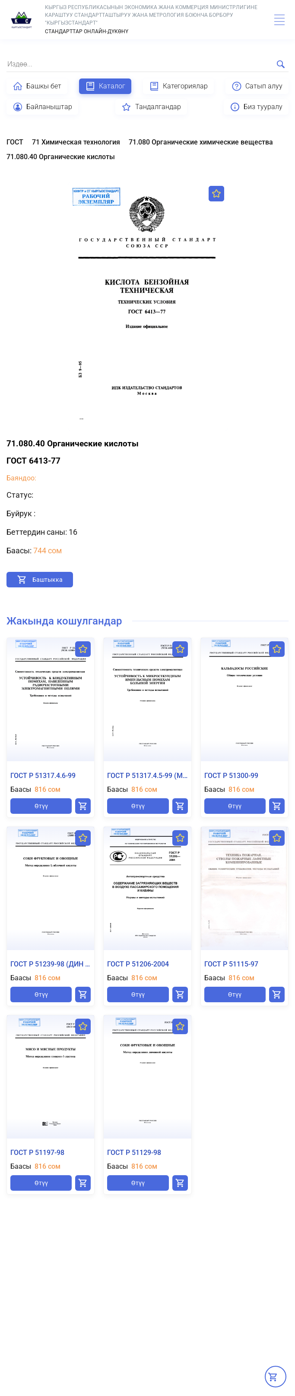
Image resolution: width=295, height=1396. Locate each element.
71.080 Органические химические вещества (201, 142)
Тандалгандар (151, 107)
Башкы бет (37, 86)
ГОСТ (14, 142)
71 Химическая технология (76, 142)
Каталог (105, 86)
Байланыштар (42, 107)
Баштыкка (47, 579)
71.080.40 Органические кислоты (60, 157)
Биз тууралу (256, 107)
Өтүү (41, 806)
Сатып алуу (257, 86)
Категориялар (178, 86)
